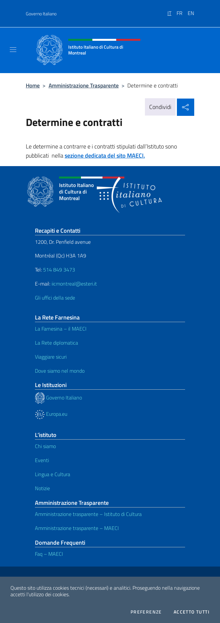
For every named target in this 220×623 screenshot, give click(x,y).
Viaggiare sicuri (51, 357)
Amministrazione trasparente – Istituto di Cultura (88, 514)
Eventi (42, 460)
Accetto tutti (192, 612)
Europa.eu (51, 414)
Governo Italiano (41, 13)
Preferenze (146, 612)
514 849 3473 (59, 269)
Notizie (42, 488)
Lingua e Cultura (52, 474)
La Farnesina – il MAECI (60, 329)
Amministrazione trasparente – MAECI (77, 528)
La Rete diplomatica (56, 343)
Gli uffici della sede (55, 298)
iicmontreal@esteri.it (74, 284)
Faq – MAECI (49, 554)
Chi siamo (45, 446)
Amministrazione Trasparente (84, 85)
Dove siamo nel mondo (60, 371)
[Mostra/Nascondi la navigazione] (13, 50)
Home (33, 85)
